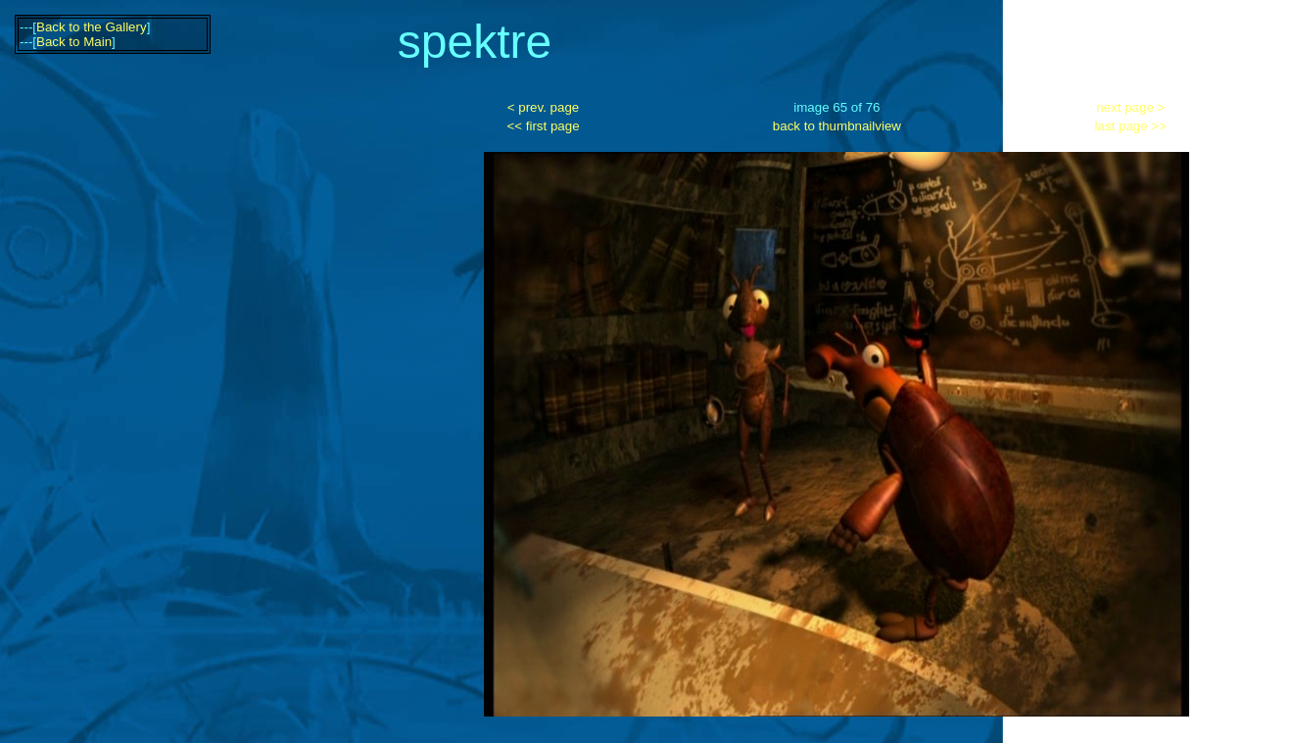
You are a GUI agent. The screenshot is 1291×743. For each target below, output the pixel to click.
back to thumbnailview (837, 126)
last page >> (1131, 126)
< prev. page (543, 107)
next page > (1130, 107)
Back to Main (74, 41)
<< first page (542, 126)
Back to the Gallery (91, 27)
